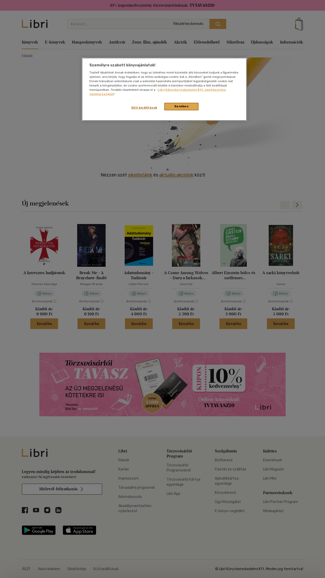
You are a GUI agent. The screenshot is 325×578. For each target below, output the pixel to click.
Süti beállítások (144, 107)
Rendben (181, 106)
